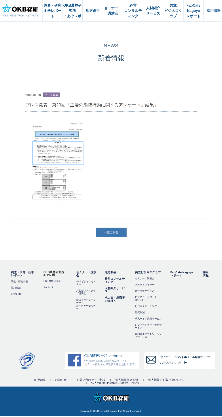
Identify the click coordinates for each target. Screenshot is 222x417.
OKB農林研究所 (52, 282)
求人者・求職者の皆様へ (115, 300)
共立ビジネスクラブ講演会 (86, 293)
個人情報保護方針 (126, 381)
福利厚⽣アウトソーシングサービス (148, 337)
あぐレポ (48, 288)
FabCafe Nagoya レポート (181, 275)
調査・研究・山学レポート (22, 275)
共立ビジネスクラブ (148, 273)
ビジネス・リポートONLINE (146, 300)
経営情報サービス (144, 292)
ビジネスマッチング (146, 307)
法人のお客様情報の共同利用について (115, 384)
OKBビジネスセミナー (86, 284)
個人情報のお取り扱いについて (168, 381)
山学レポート (18, 295)
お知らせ (60, 381)
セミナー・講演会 (86, 275)
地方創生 (110, 273)
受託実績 (16, 289)
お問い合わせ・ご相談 (91, 381)
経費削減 (140, 313)
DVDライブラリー (145, 286)
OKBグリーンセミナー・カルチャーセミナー (86, 305)
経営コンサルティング (115, 281)
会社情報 (39, 381)
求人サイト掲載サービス (148, 320)
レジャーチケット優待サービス (148, 327)
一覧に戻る (111, 233)
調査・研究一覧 (19, 282)
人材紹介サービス (115, 291)
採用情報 (206, 275)
